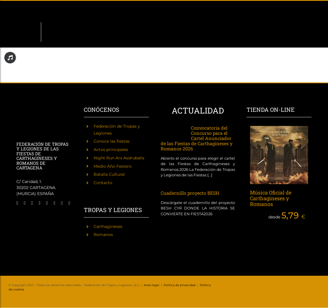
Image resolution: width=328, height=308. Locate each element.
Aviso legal (151, 285)
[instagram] (32, 203)
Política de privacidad (180, 285)
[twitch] (39, 203)
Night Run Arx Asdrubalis (119, 157)
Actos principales (111, 149)
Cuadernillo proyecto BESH (190, 193)
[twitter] (25, 203)
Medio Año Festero (113, 166)
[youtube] (54, 203)
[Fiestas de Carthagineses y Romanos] (24, 216)
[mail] (62, 203)
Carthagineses (108, 226)
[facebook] (17, 203)
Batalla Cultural (109, 174)
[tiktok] (47, 203)
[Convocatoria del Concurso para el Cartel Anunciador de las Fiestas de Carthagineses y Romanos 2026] (173, 131)
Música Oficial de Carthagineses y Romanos (270, 198)
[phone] (69, 203)
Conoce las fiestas (112, 141)
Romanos (103, 234)
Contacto (103, 182)
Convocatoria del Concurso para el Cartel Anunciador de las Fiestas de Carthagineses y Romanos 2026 (196, 138)
